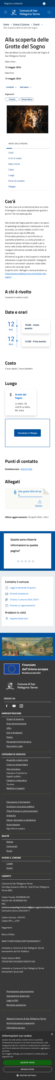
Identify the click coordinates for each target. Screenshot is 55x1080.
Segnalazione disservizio (18, 996)
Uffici (8, 728)
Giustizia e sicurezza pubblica (20, 806)
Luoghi (9, 863)
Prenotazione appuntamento (20, 991)
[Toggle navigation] (5, 12)
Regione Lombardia (13, 3)
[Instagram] (21, 706)
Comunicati (11, 846)
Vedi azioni (26, 87)
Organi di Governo (15, 719)
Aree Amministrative (16, 723)
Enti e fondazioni (14, 732)
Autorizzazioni (13, 824)
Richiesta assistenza (16, 1005)
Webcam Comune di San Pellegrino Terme (26, 1018)
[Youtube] (14, 706)
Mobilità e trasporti (15, 788)
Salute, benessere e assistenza (21, 820)
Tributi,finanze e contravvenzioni (22, 811)
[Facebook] (7, 706)
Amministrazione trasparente (20, 1023)
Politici (9, 737)
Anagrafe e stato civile (17, 760)
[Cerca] (49, 12)
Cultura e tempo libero (17, 764)
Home (6, 24)
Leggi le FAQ (12, 1000)
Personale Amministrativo (18, 741)
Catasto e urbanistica (16, 780)
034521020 (26, 469)
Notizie (9, 841)
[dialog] (27, 1055)
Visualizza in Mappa (27, 433)
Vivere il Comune (21, 24)
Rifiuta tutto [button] (27, 1069)
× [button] (52, 1034)
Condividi (12, 87)
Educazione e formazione (18, 802)
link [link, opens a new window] (11, 1056)
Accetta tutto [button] (27, 1062)
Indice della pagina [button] (17, 143)
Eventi (36, 24)
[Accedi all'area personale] (44, 3)
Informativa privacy (15, 1027)
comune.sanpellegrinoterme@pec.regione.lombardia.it (28, 907)
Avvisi (9, 850)
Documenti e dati (14, 746)
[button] (27, 1075)
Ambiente (11, 815)
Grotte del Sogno (20, 396)
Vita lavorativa (13, 769)
